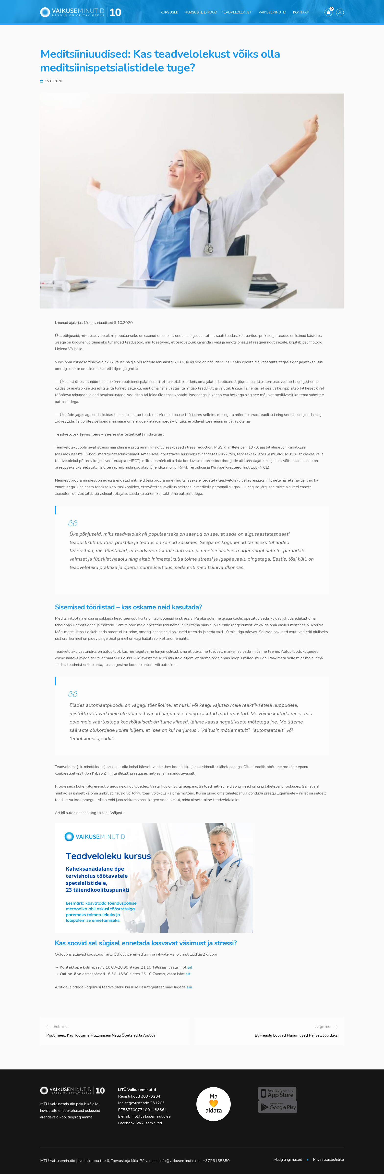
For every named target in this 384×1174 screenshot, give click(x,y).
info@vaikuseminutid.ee (151, 1116)
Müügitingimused (287, 1159)
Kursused (170, 12)
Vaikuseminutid (272, 12)
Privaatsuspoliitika (328, 1159)
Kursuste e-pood (201, 12)
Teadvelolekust (237, 12)
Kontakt (301, 12)
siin (189, 987)
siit (189, 967)
